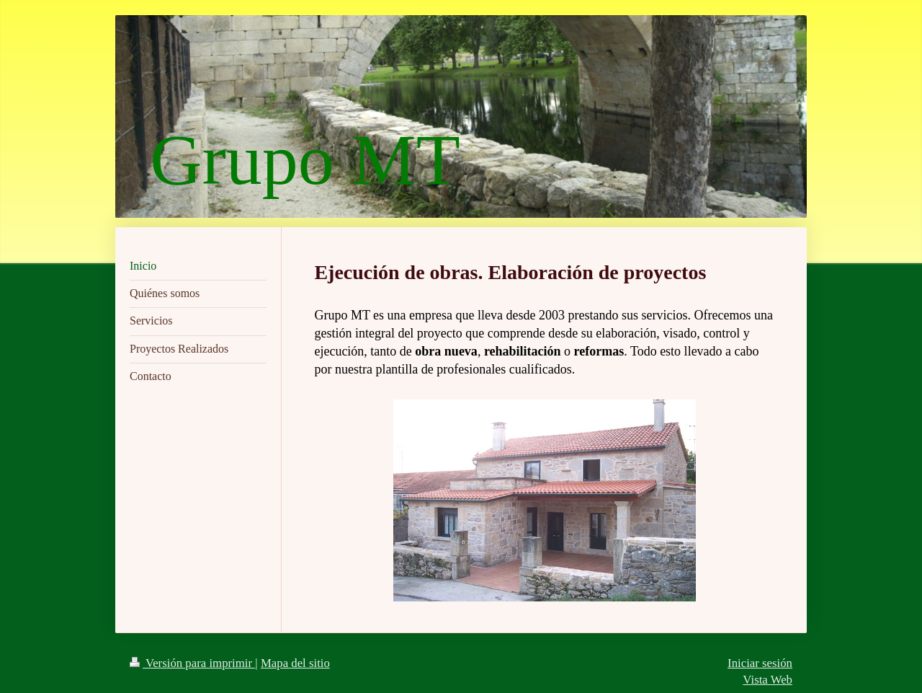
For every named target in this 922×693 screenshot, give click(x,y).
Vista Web (767, 680)
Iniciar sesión (760, 663)
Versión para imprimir (192, 663)
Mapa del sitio (295, 663)
